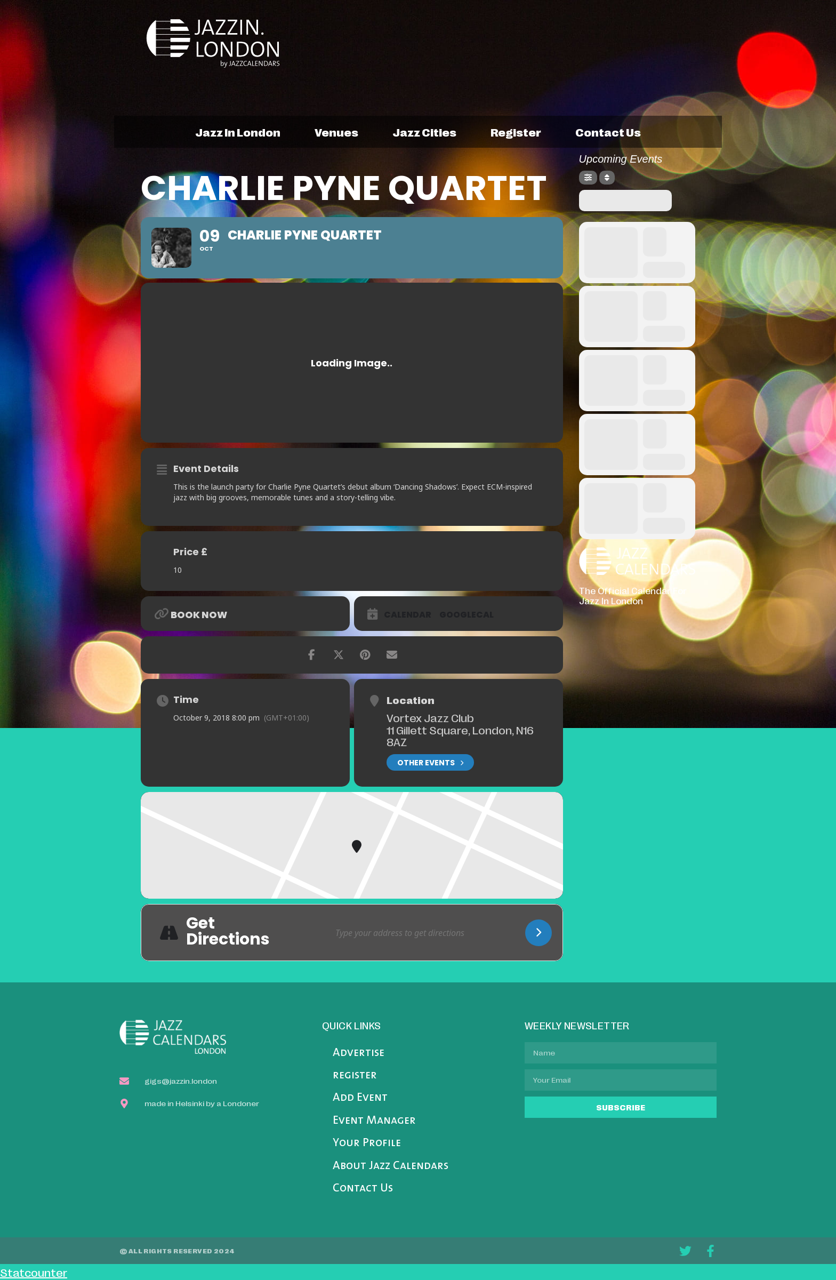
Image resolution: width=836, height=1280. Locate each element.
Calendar (407, 615)
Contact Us (363, 1188)
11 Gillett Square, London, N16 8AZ (460, 735)
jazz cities (424, 131)
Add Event (360, 1098)
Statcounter (33, 1272)
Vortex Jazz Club (430, 717)
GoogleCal (466, 615)
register (516, 131)
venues (336, 131)
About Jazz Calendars (390, 1166)
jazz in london (237, 131)
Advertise (358, 1053)
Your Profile (367, 1143)
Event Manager (374, 1121)
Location (411, 700)
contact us (608, 131)
